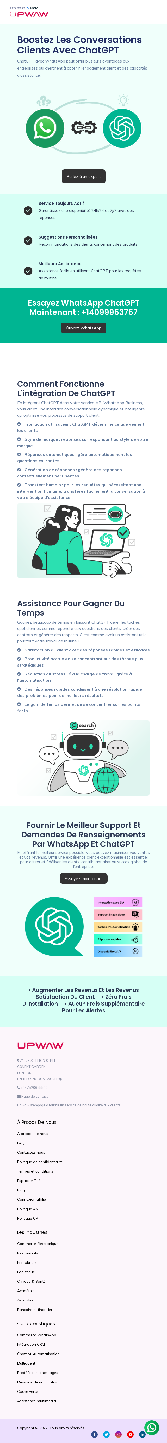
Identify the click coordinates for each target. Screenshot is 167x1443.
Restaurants (27, 1253)
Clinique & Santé (31, 1281)
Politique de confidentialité (40, 1161)
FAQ (20, 1143)
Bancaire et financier (34, 1309)
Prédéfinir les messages (37, 1372)
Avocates (25, 1300)
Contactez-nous (31, 1152)
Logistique (26, 1272)
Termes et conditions (35, 1171)
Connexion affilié (31, 1199)
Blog (21, 1190)
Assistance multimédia (36, 1401)
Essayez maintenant (83, 878)
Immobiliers (27, 1262)
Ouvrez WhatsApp (83, 327)
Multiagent (26, 1363)
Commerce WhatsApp (36, 1335)
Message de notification (37, 1382)
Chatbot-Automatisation (38, 1353)
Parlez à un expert (83, 176)
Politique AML (28, 1209)
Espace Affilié (28, 1180)
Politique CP (27, 1218)
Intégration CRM (31, 1344)
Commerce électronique (37, 1243)
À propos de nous (32, 1133)
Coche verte (27, 1391)
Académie (26, 1290)
